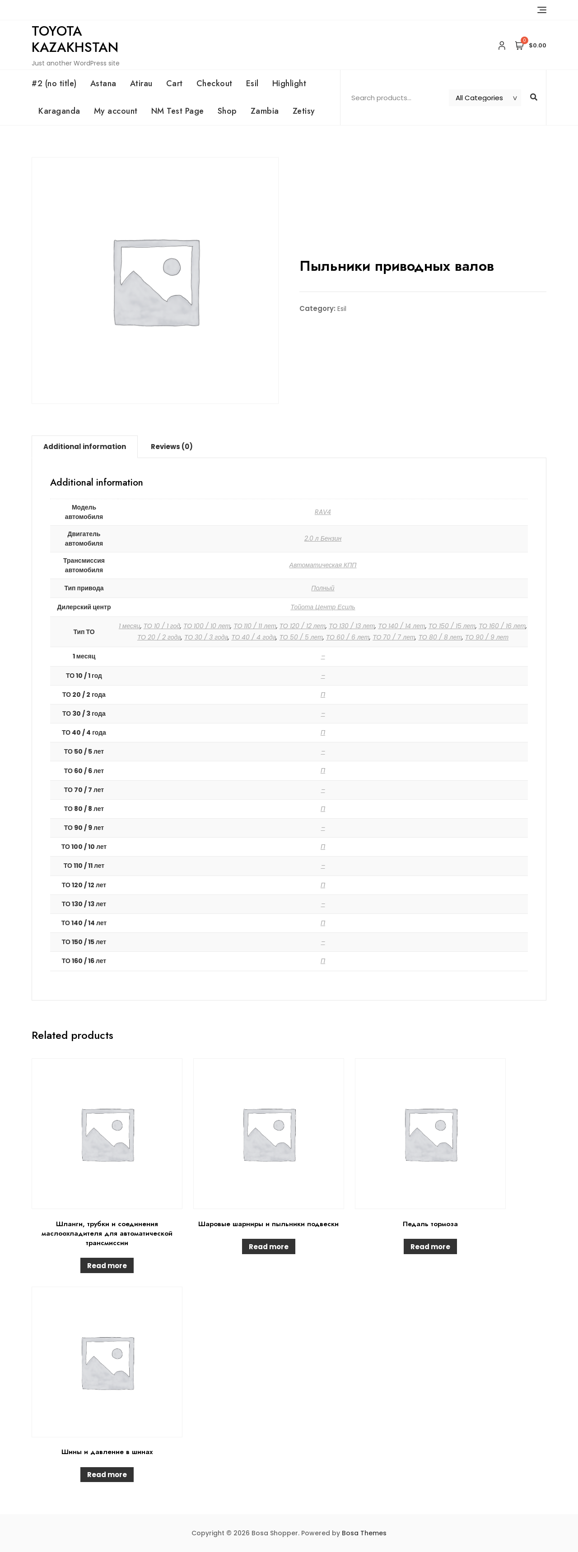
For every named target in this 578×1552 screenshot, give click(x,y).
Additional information (84, 446)
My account (116, 111)
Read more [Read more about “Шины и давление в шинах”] (107, 1474)
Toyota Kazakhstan (75, 39)
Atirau (141, 83)
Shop (227, 111)
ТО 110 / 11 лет (254, 625)
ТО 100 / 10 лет (206, 625)
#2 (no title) (54, 83)
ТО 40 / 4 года (253, 637)
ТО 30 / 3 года (206, 637)
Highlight (289, 83)
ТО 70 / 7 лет (394, 637)
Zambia (265, 111)
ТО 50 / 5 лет (300, 637)
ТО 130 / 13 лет (352, 625)
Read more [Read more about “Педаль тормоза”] (430, 1246)
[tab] (85, 446)
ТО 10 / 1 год (162, 625)
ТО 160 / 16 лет (502, 625)
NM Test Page (177, 111)
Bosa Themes (364, 1533)
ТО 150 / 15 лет (452, 625)
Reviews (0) (172, 446)
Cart (174, 83)
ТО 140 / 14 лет (401, 625)
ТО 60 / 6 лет (347, 637)
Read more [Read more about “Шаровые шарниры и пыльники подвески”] (269, 1246)
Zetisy (304, 111)
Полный (322, 588)
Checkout (214, 83)
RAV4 (323, 511)
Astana (103, 83)
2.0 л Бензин (323, 538)
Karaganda (59, 111)
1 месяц (129, 625)
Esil (252, 83)
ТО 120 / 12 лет (303, 625)
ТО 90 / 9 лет (486, 637)
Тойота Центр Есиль (322, 607)
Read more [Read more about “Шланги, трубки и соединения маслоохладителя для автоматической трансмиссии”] (107, 1265)
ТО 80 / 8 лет (439, 637)
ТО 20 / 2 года (159, 637)
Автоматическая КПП (323, 565)
